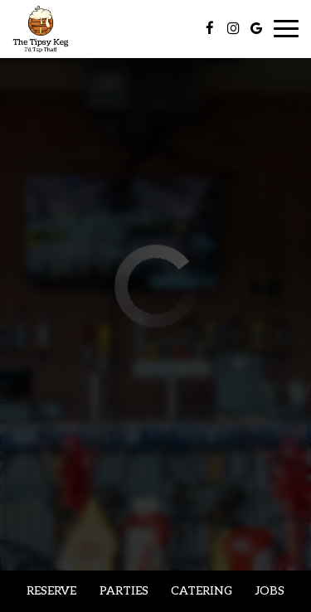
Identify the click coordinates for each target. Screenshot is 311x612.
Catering (201, 591)
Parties (124, 591)
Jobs (269, 591)
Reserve (51, 591)
